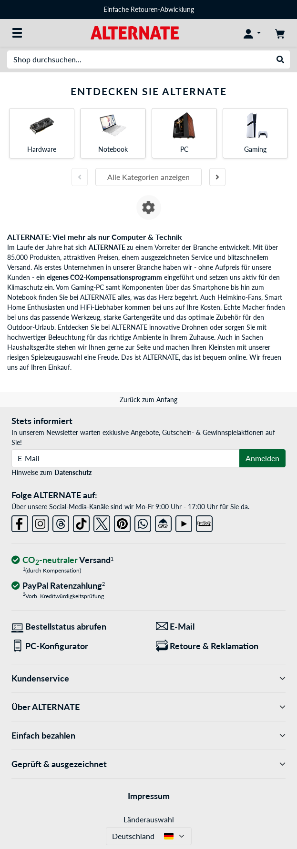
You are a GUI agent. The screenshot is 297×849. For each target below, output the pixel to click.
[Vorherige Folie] (80, 177)
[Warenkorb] (280, 32)
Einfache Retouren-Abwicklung (148, 9)
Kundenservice (148, 678)
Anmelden (262, 458)
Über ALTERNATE (148, 707)
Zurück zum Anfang (148, 399)
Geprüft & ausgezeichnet (148, 764)
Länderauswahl (148, 819)
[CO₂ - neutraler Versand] (62, 560)
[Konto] (252, 32)
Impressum (149, 795)
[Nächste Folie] (217, 177)
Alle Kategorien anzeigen (148, 176)
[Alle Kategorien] (17, 33)
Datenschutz (73, 472)
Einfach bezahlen (148, 735)
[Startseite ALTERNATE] (135, 32)
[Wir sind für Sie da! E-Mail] (221, 626)
